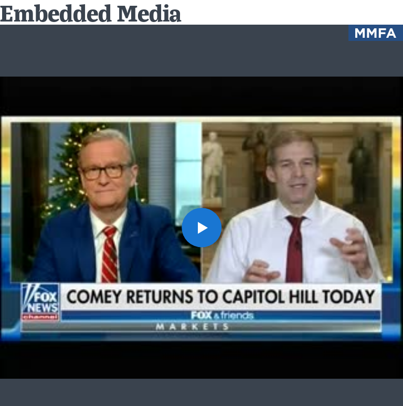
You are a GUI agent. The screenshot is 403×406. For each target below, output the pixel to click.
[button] (201, 227)
